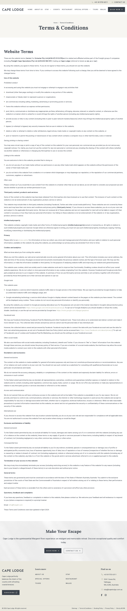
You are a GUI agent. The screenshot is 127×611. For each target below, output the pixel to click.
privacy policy (23, 240)
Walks (69, 583)
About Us (39, 574)
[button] (48, 9)
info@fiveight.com (16, 505)
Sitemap (74, 608)
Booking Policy (98, 608)
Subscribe (9, 593)
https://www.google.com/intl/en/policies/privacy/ (45, 308)
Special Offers (42, 579)
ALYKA (123, 608)
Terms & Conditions (85, 608)
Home (56, 23)
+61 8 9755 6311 (101, 2)
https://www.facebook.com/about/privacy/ (96, 330)
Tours (38, 583)
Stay (68, 574)
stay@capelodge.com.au (113, 590)
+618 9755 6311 (110, 575)
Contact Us (119, 2)
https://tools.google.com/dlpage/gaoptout (73, 310)
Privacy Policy (109, 608)
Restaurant (71, 579)
